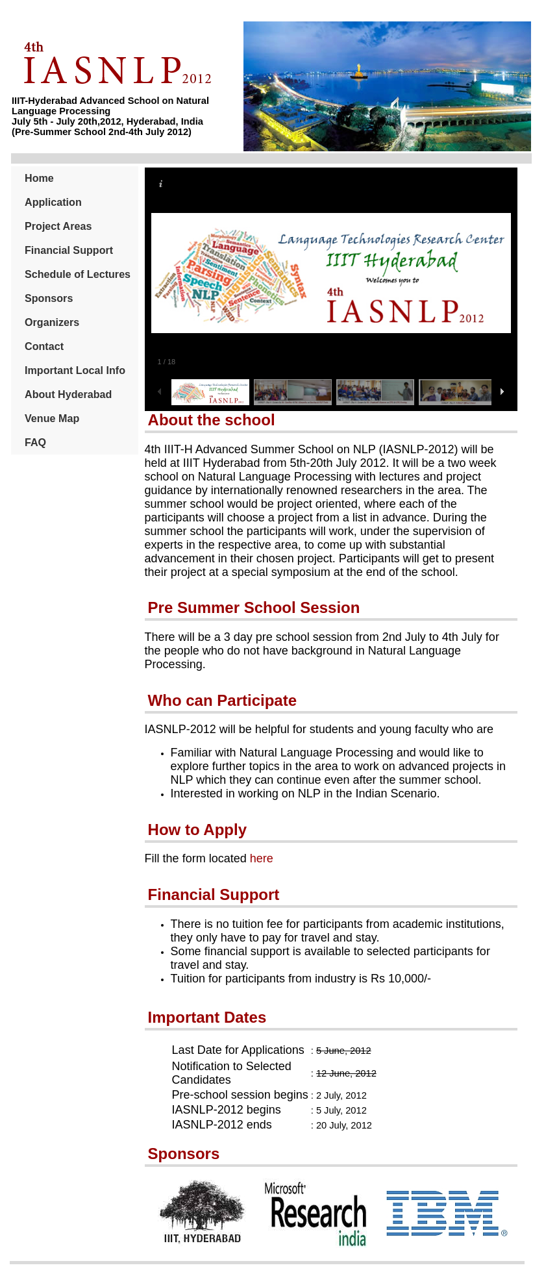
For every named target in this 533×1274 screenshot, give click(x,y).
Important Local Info (75, 370)
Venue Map (52, 418)
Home (39, 178)
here (261, 858)
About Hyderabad (68, 394)
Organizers (52, 322)
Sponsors (49, 298)
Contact (44, 346)
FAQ (35, 442)
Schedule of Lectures (77, 274)
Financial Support (69, 250)
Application (53, 202)
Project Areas (58, 226)
